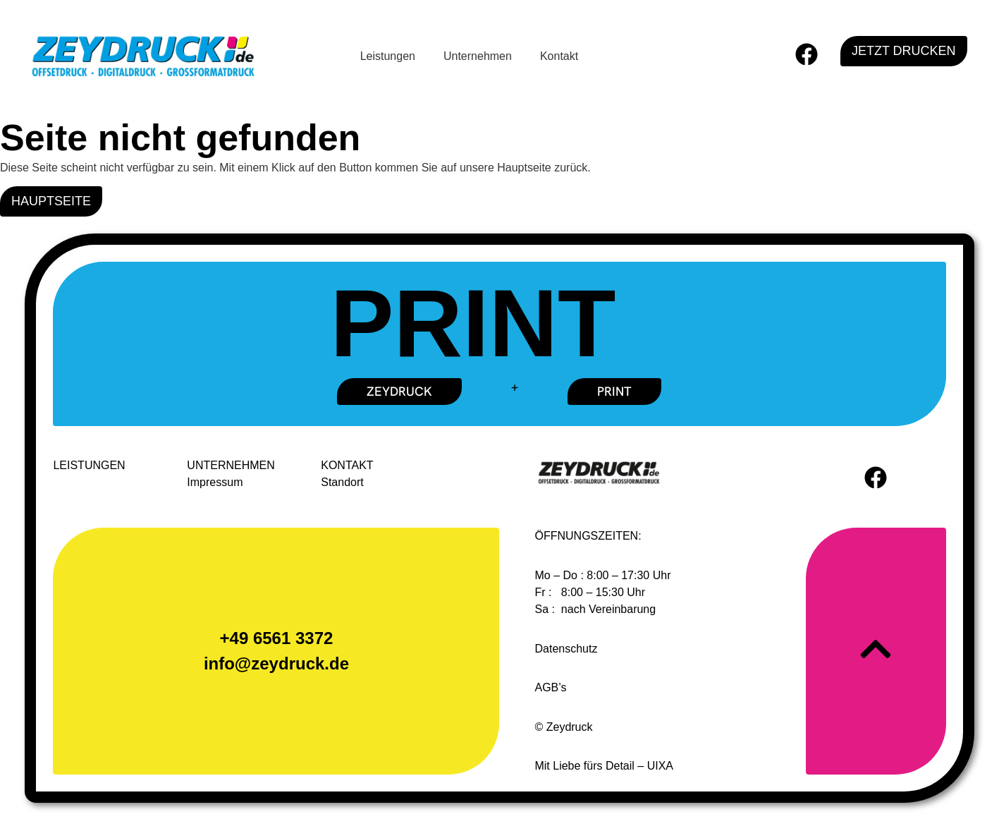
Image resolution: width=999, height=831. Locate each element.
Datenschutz (565, 649)
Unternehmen (477, 56)
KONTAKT (347, 465)
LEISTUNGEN (89, 465)
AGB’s (550, 687)
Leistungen (387, 56)
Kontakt (559, 56)
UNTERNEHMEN (230, 465)
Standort (342, 482)
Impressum (215, 482)
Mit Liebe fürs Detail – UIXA (603, 766)
